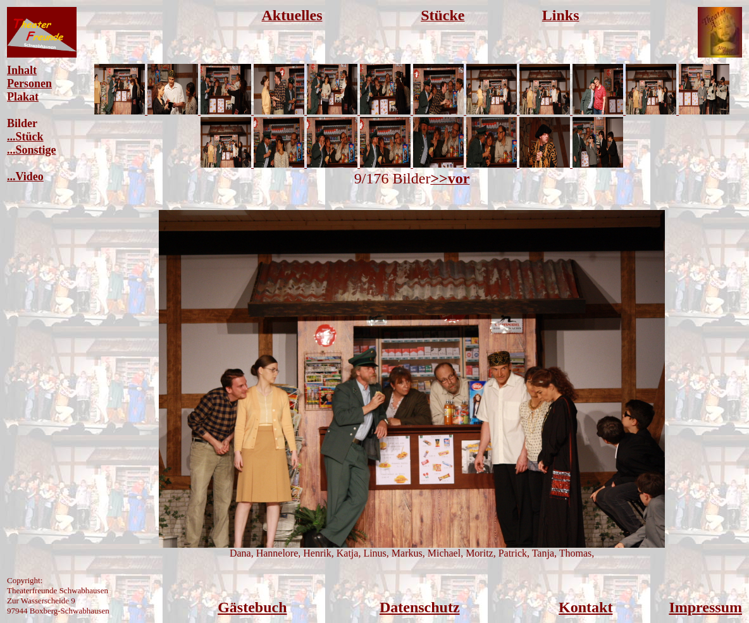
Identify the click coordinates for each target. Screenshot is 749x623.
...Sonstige (31, 150)
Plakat (23, 96)
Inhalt (22, 70)
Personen (29, 83)
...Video (25, 176)
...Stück (25, 136)
